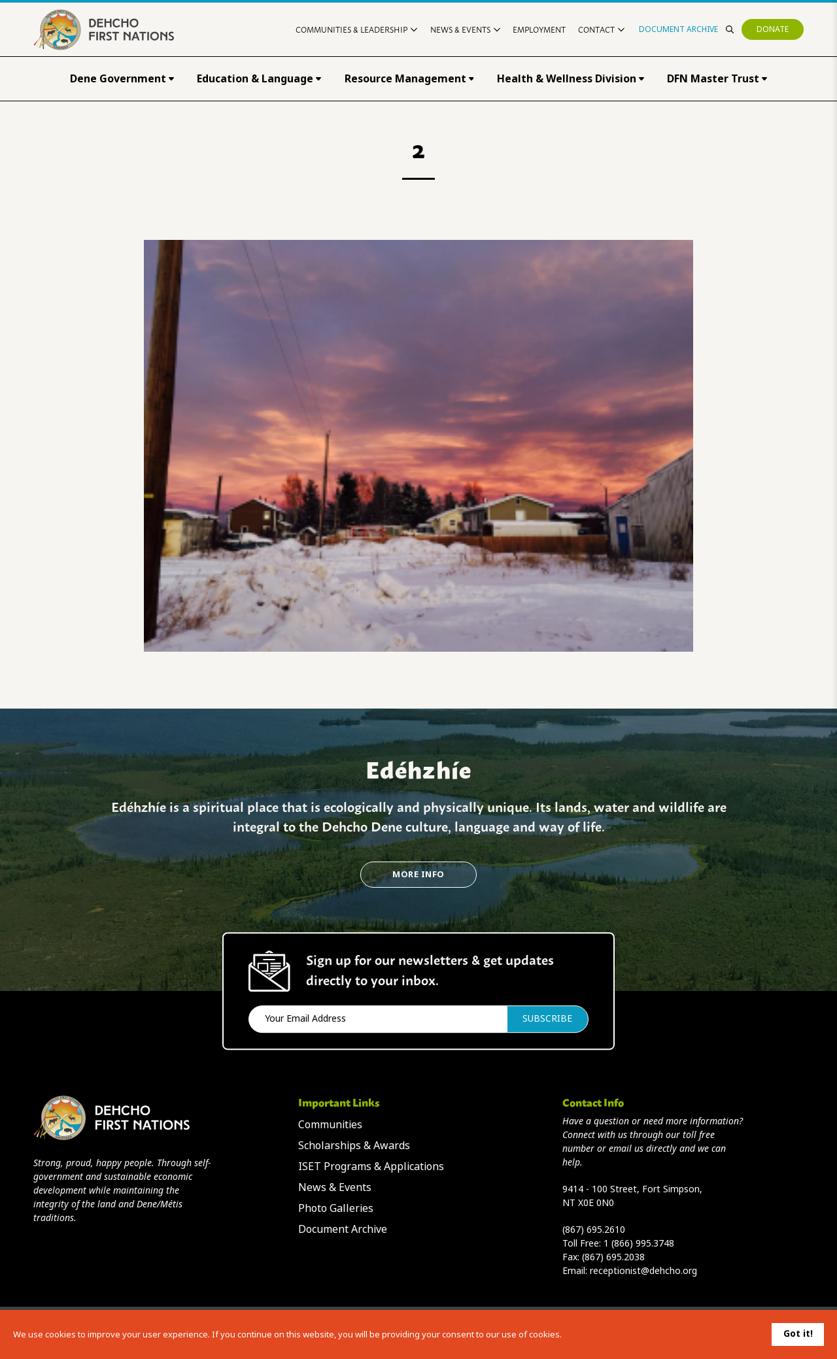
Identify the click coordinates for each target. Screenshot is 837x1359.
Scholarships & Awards (354, 1145)
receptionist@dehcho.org (643, 1270)
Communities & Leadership (356, 29)
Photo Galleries (335, 1208)
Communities (330, 1124)
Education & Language (259, 78)
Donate (773, 29)
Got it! (798, 1333)
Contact (601, 29)
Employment (539, 29)
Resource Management (409, 78)
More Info (418, 874)
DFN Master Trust (717, 78)
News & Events (465, 29)
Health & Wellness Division (570, 78)
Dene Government (122, 78)
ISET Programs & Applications (371, 1166)
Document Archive (678, 29)
